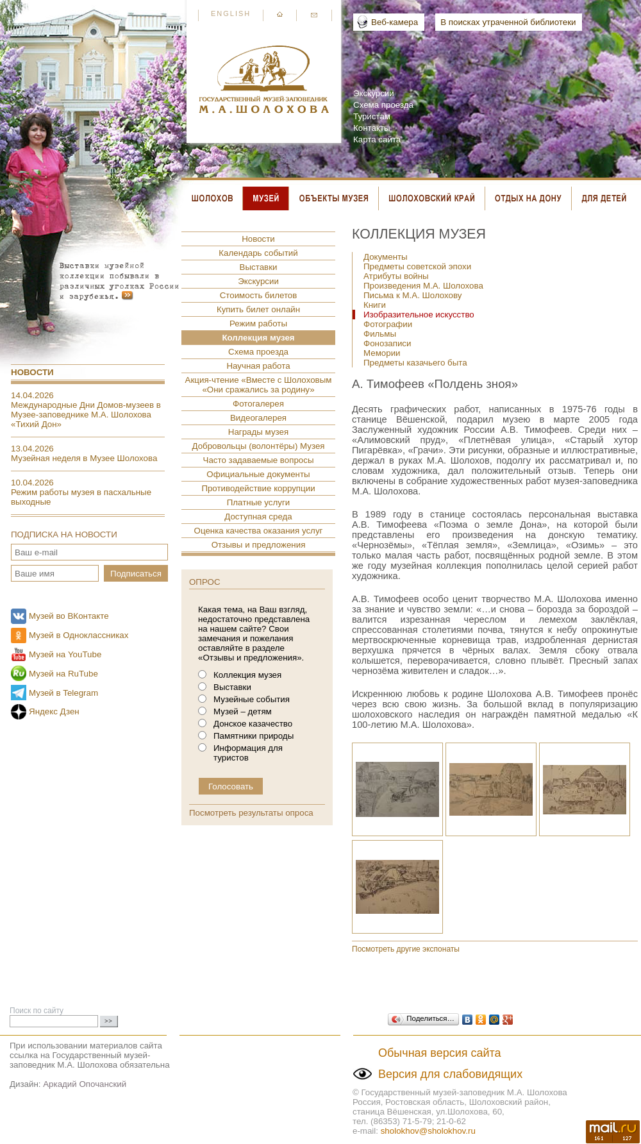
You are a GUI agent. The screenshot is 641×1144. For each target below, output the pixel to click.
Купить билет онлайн (258, 309)
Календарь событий (258, 253)
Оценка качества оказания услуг (258, 530)
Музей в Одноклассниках (78, 635)
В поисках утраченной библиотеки (508, 22)
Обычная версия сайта (439, 1053)
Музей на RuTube (63, 673)
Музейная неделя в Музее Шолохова (84, 458)
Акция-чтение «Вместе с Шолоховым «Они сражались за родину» (258, 384)
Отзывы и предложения (259, 545)
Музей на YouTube (65, 654)
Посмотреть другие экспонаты (406, 949)
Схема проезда (383, 105)
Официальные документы (258, 474)
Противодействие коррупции (258, 488)
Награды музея (258, 432)
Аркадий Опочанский (84, 1084)
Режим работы (258, 323)
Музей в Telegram (63, 693)
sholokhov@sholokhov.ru (428, 1131)
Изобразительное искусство (418, 314)
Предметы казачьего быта (415, 362)
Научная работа (258, 366)
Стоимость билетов (258, 295)
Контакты (371, 128)
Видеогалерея (258, 418)
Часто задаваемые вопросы (258, 460)
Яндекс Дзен (54, 711)
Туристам (371, 116)
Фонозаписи (387, 343)
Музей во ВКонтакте (69, 616)
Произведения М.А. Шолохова (423, 285)
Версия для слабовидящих (450, 1074)
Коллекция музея (258, 337)
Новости (32, 372)
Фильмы (379, 334)
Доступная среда (258, 516)
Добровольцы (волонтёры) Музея (258, 446)
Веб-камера (394, 22)
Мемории (382, 353)
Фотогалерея (258, 403)
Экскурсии (373, 93)
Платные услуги (258, 502)
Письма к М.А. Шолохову (412, 295)
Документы (385, 257)
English (231, 13)
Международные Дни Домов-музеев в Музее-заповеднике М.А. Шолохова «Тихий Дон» (86, 414)
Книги (374, 305)
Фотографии (387, 324)
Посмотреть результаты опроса (251, 813)
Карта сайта (377, 139)
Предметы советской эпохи (417, 266)
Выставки (259, 267)
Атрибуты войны (396, 276)
